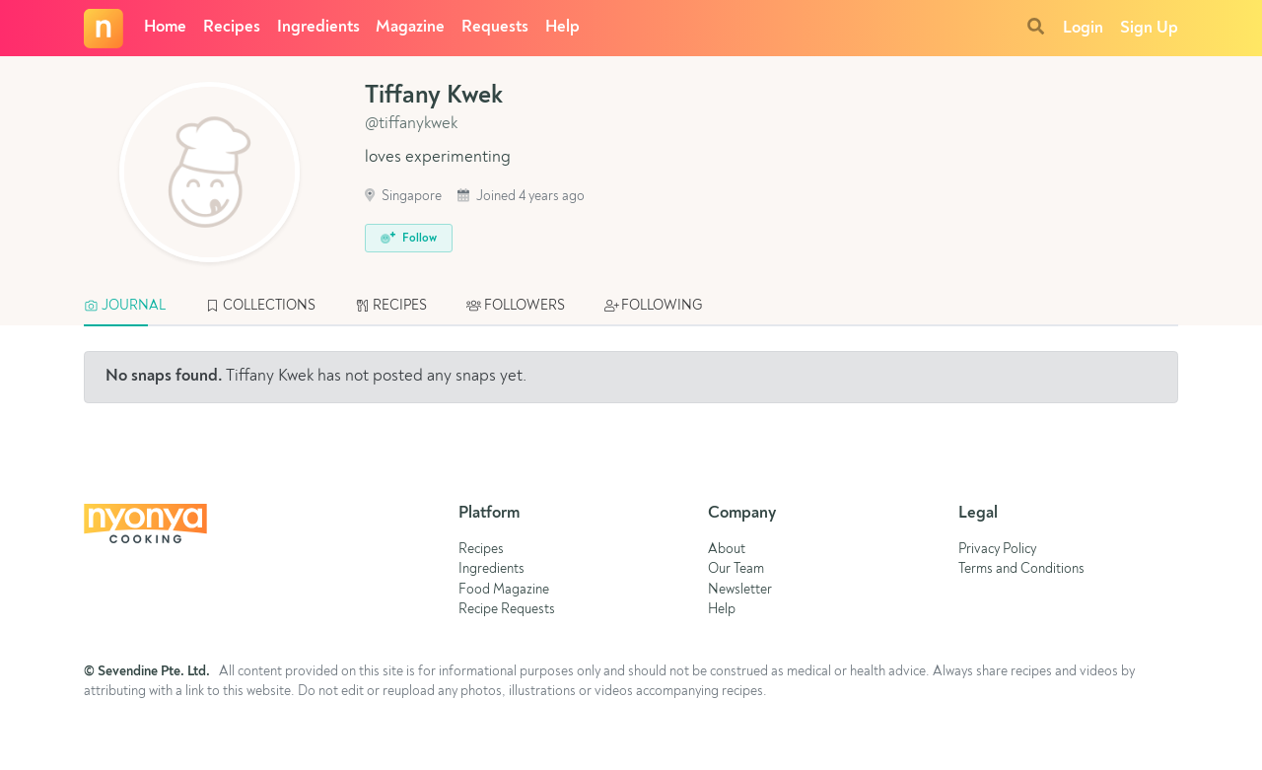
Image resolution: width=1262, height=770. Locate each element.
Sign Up (1149, 28)
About (726, 549)
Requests (494, 27)
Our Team (736, 569)
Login (1083, 28)
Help (562, 27)
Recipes (231, 27)
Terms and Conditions (1021, 569)
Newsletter (740, 590)
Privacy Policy (997, 549)
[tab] (134, 306)
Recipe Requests (506, 609)
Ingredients (318, 27)
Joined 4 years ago (521, 196)
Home (165, 27)
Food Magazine (503, 590)
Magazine (410, 27)
